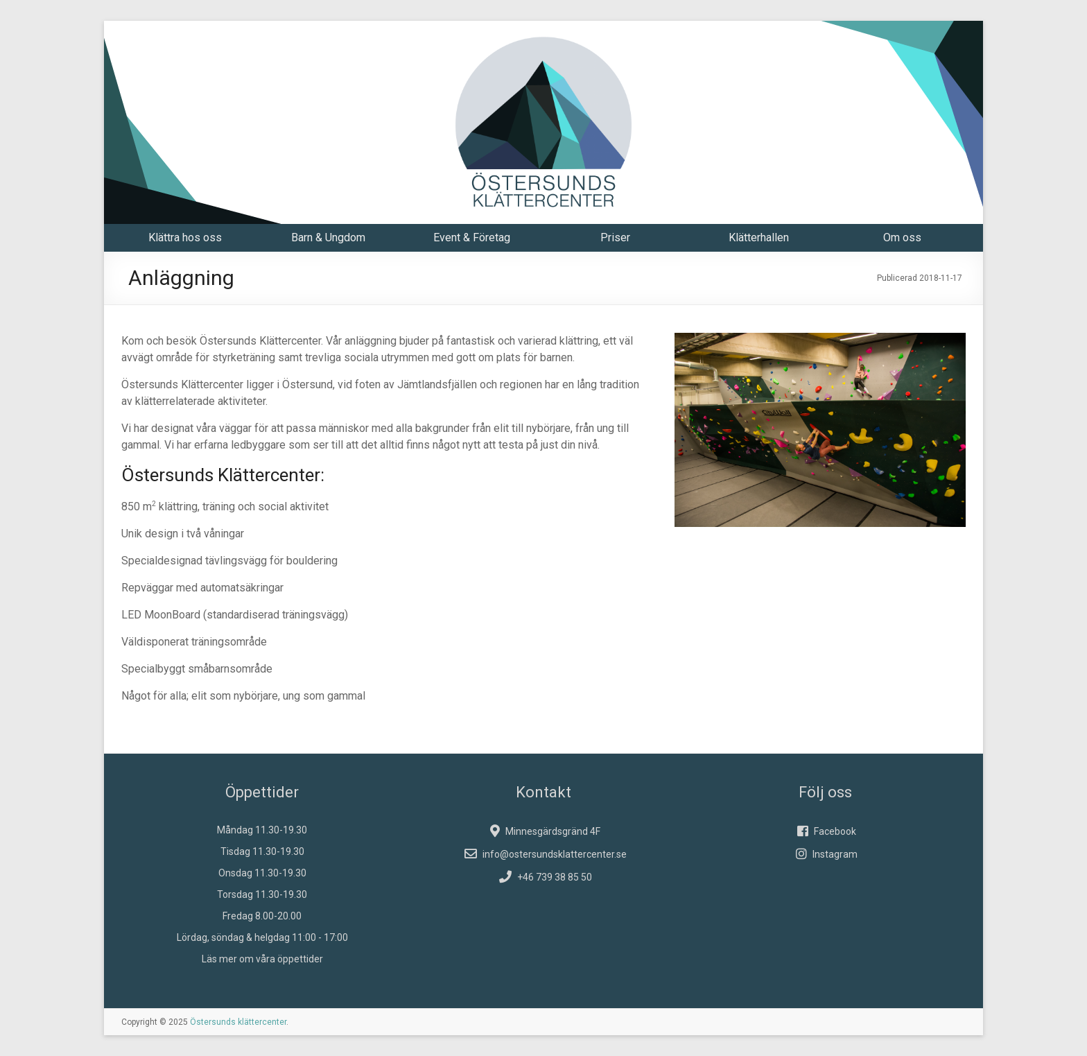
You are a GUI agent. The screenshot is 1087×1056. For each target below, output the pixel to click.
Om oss (902, 237)
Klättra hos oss (185, 237)
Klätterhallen (759, 237)
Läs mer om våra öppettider (262, 958)
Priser (615, 237)
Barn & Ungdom (328, 237)
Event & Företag (471, 237)
